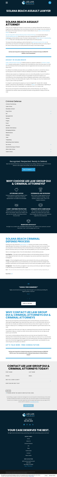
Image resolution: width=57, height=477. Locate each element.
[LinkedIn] (30, 424)
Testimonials (28, 451)
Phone (8, 376)
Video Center (28, 455)
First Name (9, 372)
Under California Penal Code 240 (13, 62)
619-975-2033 (28, 421)
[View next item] (29, 299)
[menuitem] (28, 104)
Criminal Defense (28, 443)
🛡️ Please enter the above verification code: (20, 393)
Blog (28, 448)
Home (28, 439)
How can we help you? (13, 383)
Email (30, 376)
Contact (28, 453)
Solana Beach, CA (24, 244)
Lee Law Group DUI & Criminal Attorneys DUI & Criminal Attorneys (21, 35)
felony (33, 84)
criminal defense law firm (12, 36)
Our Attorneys (28, 169)
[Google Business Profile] (24, 424)
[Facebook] (27, 424)
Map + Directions (28, 466)
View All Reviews (28, 304)
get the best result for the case (39, 42)
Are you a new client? (13, 379)
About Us (28, 441)
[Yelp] (33, 424)
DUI (28, 446)
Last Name (32, 372)
